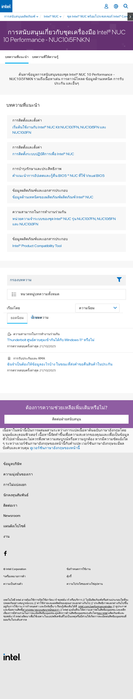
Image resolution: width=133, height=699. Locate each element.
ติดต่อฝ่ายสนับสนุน (66, 419)
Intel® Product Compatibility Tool (37, 245)
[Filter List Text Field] (60, 280)
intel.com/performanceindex (95, 606)
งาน (6, 536)
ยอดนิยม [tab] (17, 318)
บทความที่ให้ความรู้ (45, 57)
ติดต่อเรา (10, 505)
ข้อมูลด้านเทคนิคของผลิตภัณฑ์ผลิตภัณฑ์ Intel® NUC (52, 197)
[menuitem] (51, 17)
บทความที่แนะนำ (17, 57)
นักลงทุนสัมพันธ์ (16, 495)
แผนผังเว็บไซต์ (14, 526)
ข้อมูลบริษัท (12, 464)
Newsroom (11, 516)
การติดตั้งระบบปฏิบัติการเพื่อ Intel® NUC (43, 154)
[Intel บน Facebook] (5, 554)
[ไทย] (116, 6)
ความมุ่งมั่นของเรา (18, 474)
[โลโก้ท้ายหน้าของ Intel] (12, 657)
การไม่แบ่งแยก (14, 485)
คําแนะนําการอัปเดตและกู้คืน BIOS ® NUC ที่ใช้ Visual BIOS (58, 175)
